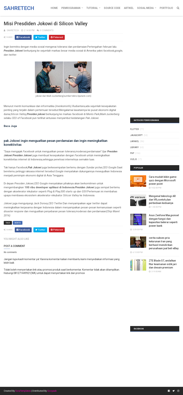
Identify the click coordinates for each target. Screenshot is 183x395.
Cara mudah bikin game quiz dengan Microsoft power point (162, 180)
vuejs (133, 159)
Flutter (134, 129)
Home (54, 8)
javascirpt (136, 135)
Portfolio (166, 8)
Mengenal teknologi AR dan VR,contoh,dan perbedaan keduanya (162, 199)
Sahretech (19, 8)
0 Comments (46, 30)
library (134, 147)
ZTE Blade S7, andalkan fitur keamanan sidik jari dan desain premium (163, 264)
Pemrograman (70, 8)
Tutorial (92, 8)
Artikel (129, 8)
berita (18, 223)
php (132, 153)
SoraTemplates (23, 390)
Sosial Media (145, 8)
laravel (134, 141)
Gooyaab (52, 390)
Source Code (112, 8)
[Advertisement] (152, 40)
